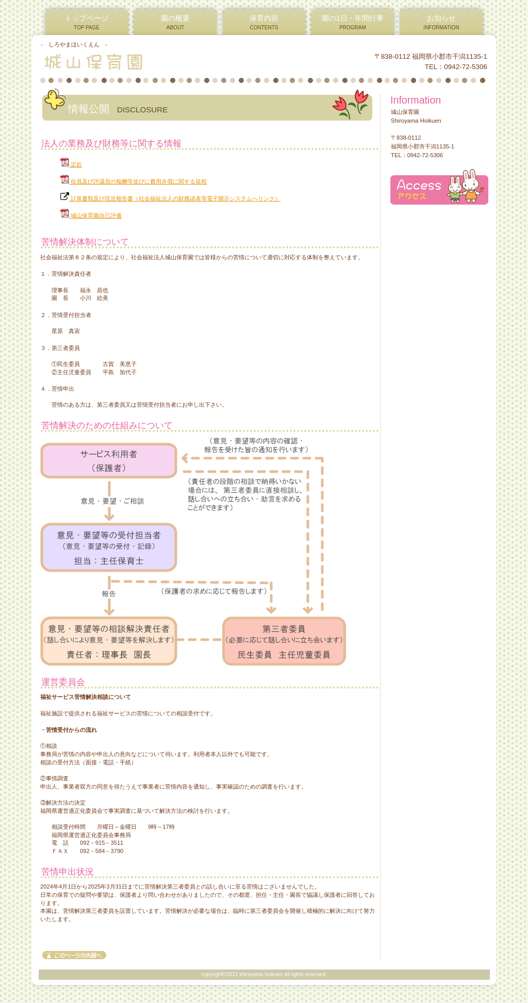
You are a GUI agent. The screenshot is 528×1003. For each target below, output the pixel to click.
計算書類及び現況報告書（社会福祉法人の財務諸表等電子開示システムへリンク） (170, 198)
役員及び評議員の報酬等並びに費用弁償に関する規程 (133, 181)
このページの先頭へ (74, 955)
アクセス (439, 187)
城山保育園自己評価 (91, 215)
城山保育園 (165, 61)
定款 (71, 164)
